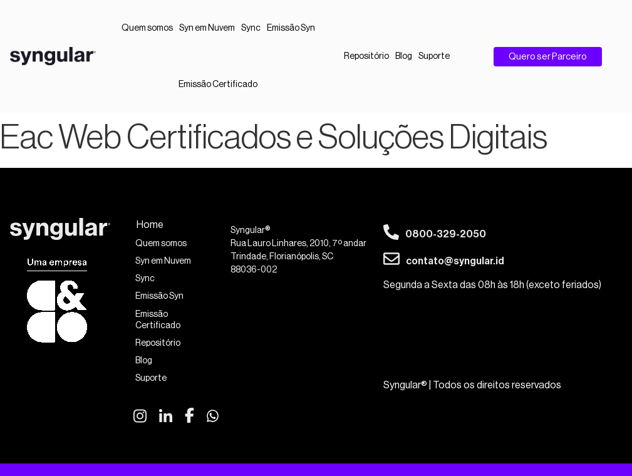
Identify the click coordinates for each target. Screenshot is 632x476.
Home (150, 225)
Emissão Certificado (218, 84)
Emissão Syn (291, 28)
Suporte (434, 56)
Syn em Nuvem (207, 28)
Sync (251, 28)
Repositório (366, 56)
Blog (403, 56)
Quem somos (147, 28)
